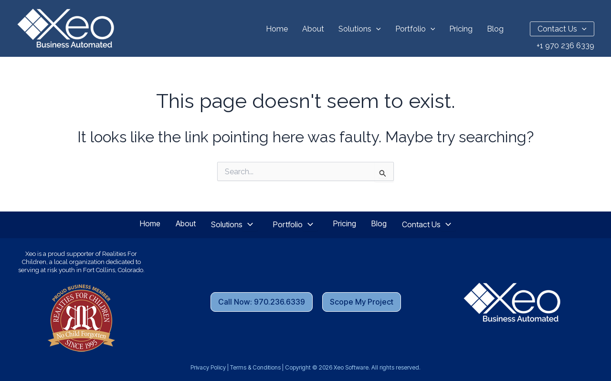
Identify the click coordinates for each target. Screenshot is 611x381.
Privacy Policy (208, 367)
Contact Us (562, 28)
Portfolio (415, 28)
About (313, 28)
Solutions (359, 28)
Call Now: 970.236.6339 (261, 302)
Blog (495, 28)
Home (277, 28)
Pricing (461, 28)
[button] (376, 28)
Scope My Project (361, 302)
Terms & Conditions (255, 367)
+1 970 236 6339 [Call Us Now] (565, 45)
